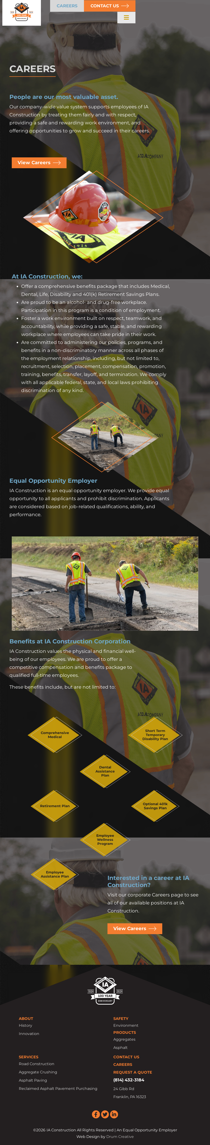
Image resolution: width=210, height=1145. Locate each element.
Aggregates (124, 1039)
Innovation (29, 1033)
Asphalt (120, 1047)
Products (124, 1032)
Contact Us (126, 1057)
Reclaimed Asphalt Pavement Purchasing (58, 1089)
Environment (126, 1025)
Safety (120, 1018)
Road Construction (36, 1064)
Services (28, 1057)
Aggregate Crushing (38, 1072)
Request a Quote (132, 1072)
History (25, 1025)
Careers (122, 1065)
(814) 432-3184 (128, 1080)
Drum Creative (120, 1136)
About (26, 1018)
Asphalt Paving (33, 1080)
